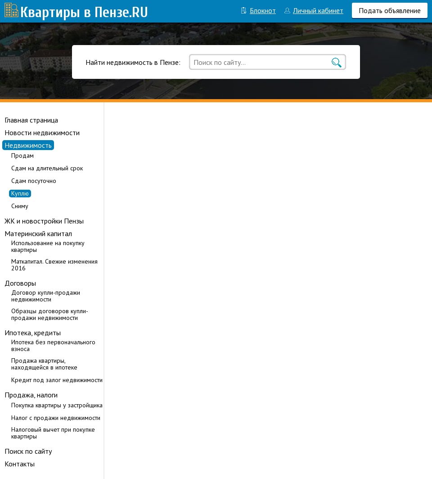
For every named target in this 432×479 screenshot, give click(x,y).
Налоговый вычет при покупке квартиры (53, 433)
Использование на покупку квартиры (48, 246)
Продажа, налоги (31, 394)
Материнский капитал (38, 233)
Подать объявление (390, 10)
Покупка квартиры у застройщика (57, 405)
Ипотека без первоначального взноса (53, 345)
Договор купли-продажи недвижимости (45, 296)
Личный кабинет (318, 10)
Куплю (20, 193)
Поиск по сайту (28, 451)
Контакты (19, 463)
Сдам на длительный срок (47, 168)
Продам (22, 155)
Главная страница (31, 119)
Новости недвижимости (42, 132)
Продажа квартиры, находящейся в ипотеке (44, 364)
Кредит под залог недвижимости (57, 380)
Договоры (20, 282)
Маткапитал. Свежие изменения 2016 (54, 265)
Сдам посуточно (33, 181)
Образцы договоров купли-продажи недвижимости (49, 314)
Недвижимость (28, 145)
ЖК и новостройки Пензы (44, 220)
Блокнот (263, 10)
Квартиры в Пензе (74, 12)
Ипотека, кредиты (32, 332)
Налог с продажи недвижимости (55, 418)
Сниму (19, 206)
